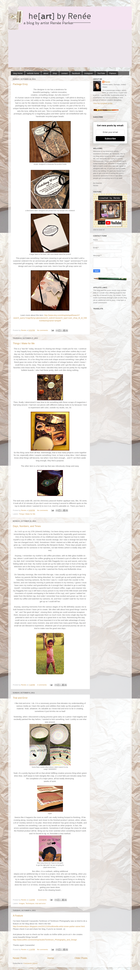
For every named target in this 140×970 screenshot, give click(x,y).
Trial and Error (20, 698)
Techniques (30, 903)
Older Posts (81, 958)
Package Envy (20, 84)
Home (50, 958)
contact (64, 73)
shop (55, 73)
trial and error (40, 903)
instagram (88, 73)
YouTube (101, 73)
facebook (76, 73)
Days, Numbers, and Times (27, 526)
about (45, 73)
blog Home (18, 73)
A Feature (18, 915)
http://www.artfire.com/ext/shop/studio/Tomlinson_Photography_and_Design (45, 940)
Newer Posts (20, 958)
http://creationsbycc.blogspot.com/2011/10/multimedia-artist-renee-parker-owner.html (49, 926)
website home (33, 73)
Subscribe (110, 138)
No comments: (43, 330)
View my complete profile (102, 103)
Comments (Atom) (30, 963)
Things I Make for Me (24, 343)
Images (22, 903)
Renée (107, 82)
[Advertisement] (70, 49)
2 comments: (42, 685)
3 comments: (42, 900)
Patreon (112, 73)
